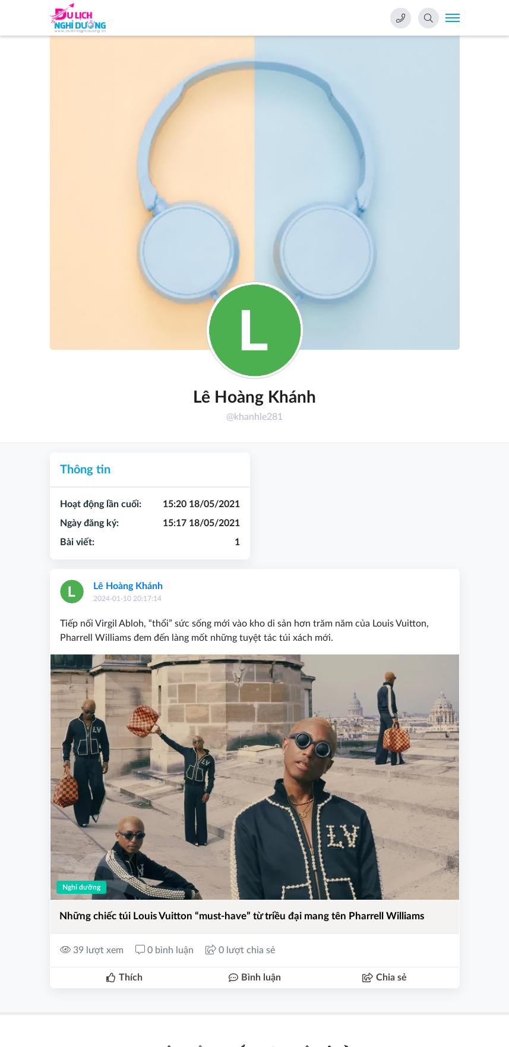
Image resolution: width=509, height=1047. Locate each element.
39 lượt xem (93, 950)
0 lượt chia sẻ (240, 950)
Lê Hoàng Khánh (128, 586)
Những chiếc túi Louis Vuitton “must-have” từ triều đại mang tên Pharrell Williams (241, 916)
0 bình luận (165, 950)
